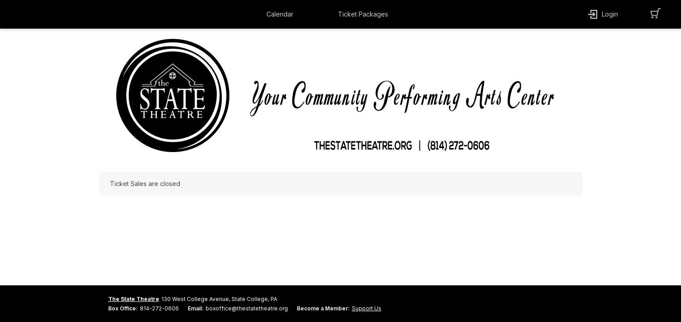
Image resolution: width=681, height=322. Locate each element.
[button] (282, 14)
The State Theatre (133, 299)
